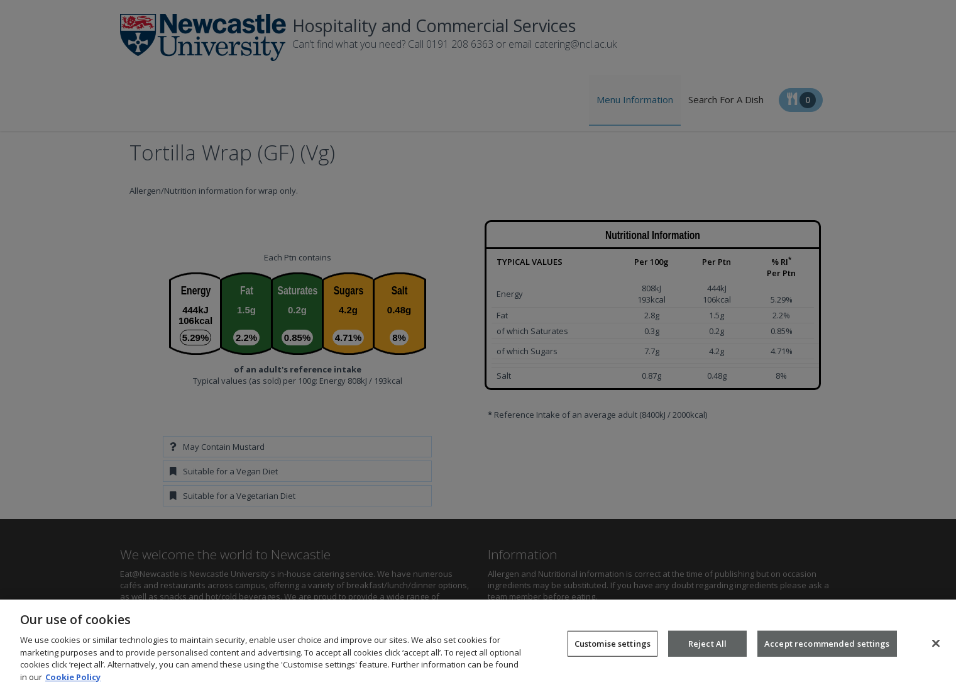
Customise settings (612, 649)
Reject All (707, 649)
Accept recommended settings (827, 649)
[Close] (936, 649)
